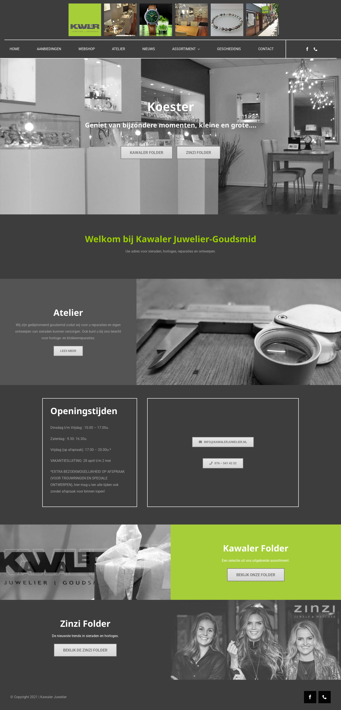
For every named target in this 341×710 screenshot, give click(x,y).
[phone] (316, 49)
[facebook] (307, 49)
